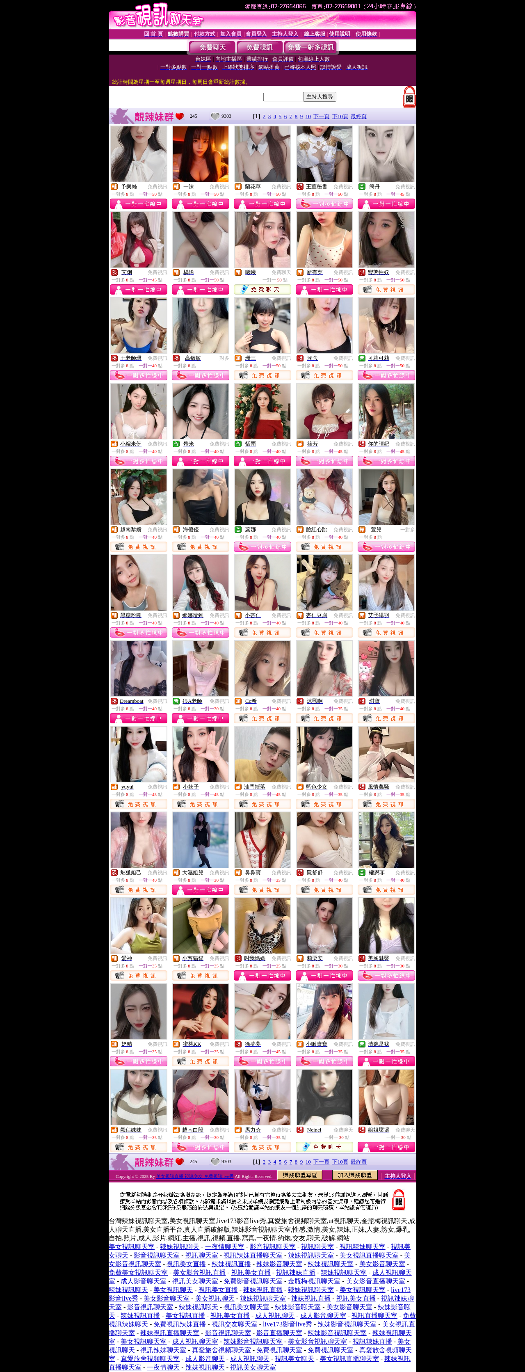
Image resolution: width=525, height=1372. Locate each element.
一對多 (222, 358)
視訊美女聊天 (294, 1358)
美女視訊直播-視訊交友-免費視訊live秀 (195, 1176)
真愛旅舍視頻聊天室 (221, 1350)
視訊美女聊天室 (195, 1281)
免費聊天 (281, 272)
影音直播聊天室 (279, 1332)
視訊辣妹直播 (295, 1272)
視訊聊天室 (317, 1246)
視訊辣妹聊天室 (363, 1246)
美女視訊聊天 (173, 1289)
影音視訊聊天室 (273, 1246)
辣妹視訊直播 (231, 1263)
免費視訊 (157, 187)
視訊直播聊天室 (374, 1315)
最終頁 (359, 116)
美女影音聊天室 (382, 1263)
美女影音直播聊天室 (375, 1281)
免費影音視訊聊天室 (253, 1281)
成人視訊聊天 (274, 1315)
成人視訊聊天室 (195, 1341)
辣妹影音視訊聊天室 (347, 1324)
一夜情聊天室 (224, 1246)
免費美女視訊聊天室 (138, 1272)
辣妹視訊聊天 (179, 1246)
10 (308, 116)
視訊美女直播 (186, 1263)
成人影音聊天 (205, 1358)
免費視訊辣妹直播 (179, 1324)
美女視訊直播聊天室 (369, 1255)
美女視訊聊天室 (132, 1246)
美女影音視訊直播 (199, 1272)
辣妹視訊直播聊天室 (169, 1332)
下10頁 (340, 116)
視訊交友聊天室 (235, 1324)
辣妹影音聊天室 (279, 1263)
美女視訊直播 (185, 1315)
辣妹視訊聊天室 (311, 1255)
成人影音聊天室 (144, 1281)
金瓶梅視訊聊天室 (314, 1281)
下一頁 (321, 116)
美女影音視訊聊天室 (317, 1341)
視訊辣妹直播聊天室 (253, 1255)
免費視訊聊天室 (279, 1350)
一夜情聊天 (163, 1367)
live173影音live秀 (287, 1324)
